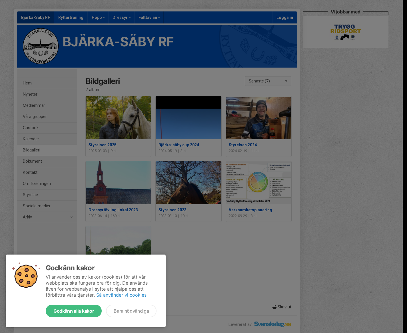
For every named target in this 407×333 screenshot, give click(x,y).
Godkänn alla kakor (73, 311)
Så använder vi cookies (121, 295)
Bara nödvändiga (131, 311)
